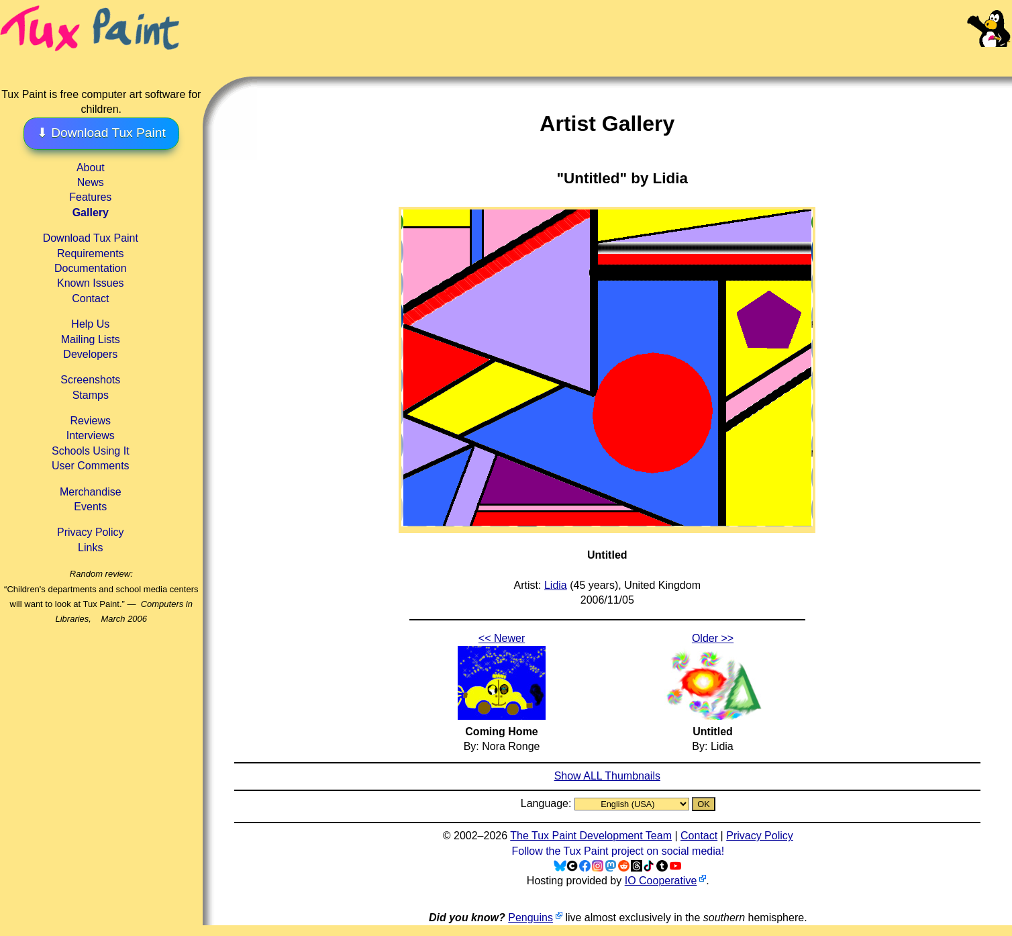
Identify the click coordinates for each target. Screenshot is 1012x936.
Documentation (90, 268)
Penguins (530, 917)
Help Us (90, 324)
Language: (547, 803)
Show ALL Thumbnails (607, 776)
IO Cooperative (661, 880)
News (90, 182)
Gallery (90, 212)
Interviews (90, 435)
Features (90, 197)
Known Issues (90, 283)
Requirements (90, 253)
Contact (90, 298)
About (91, 167)
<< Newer (501, 638)
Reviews (90, 420)
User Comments (91, 465)
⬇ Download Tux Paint (101, 133)
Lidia (555, 585)
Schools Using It (91, 451)
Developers (90, 354)
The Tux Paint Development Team (591, 835)
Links (90, 547)
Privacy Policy (90, 532)
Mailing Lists (90, 339)
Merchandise (90, 492)
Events (90, 506)
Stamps (90, 395)
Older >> (712, 638)
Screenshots (90, 379)
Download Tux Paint (90, 238)
